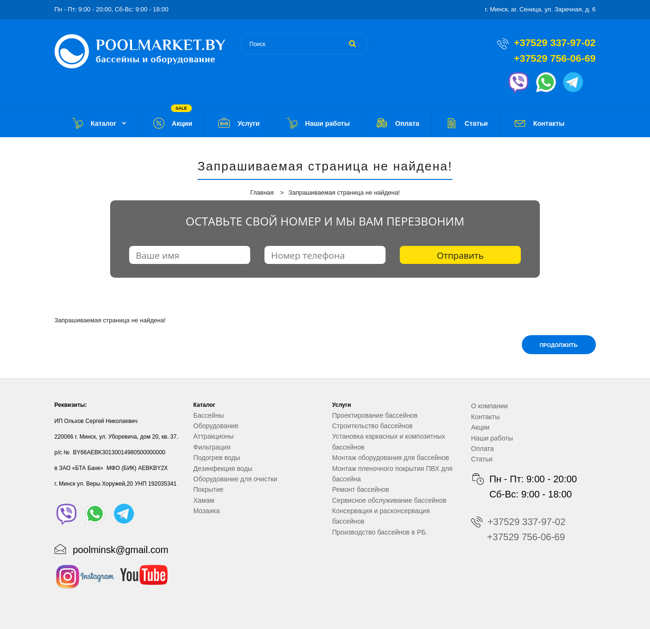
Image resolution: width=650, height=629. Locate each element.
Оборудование (215, 426)
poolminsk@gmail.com (120, 550)
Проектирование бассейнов (375, 415)
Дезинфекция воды (223, 468)
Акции (480, 427)
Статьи (481, 459)
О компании (489, 406)
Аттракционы (213, 436)
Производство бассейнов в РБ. (380, 532)
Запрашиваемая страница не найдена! (344, 192)
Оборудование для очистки (235, 479)
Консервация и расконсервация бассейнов (381, 516)
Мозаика (206, 511)
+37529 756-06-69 (554, 58)
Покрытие (208, 489)
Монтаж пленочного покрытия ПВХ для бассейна (392, 474)
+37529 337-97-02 (554, 42)
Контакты (485, 417)
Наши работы (492, 438)
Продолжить (559, 345)
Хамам (203, 500)
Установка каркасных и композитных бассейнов (388, 441)
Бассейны (208, 415)
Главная (261, 192)
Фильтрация (211, 447)
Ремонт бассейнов (360, 489)
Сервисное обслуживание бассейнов (389, 500)
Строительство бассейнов (372, 426)
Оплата (482, 448)
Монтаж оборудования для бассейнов (390, 457)
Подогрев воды (216, 457)
